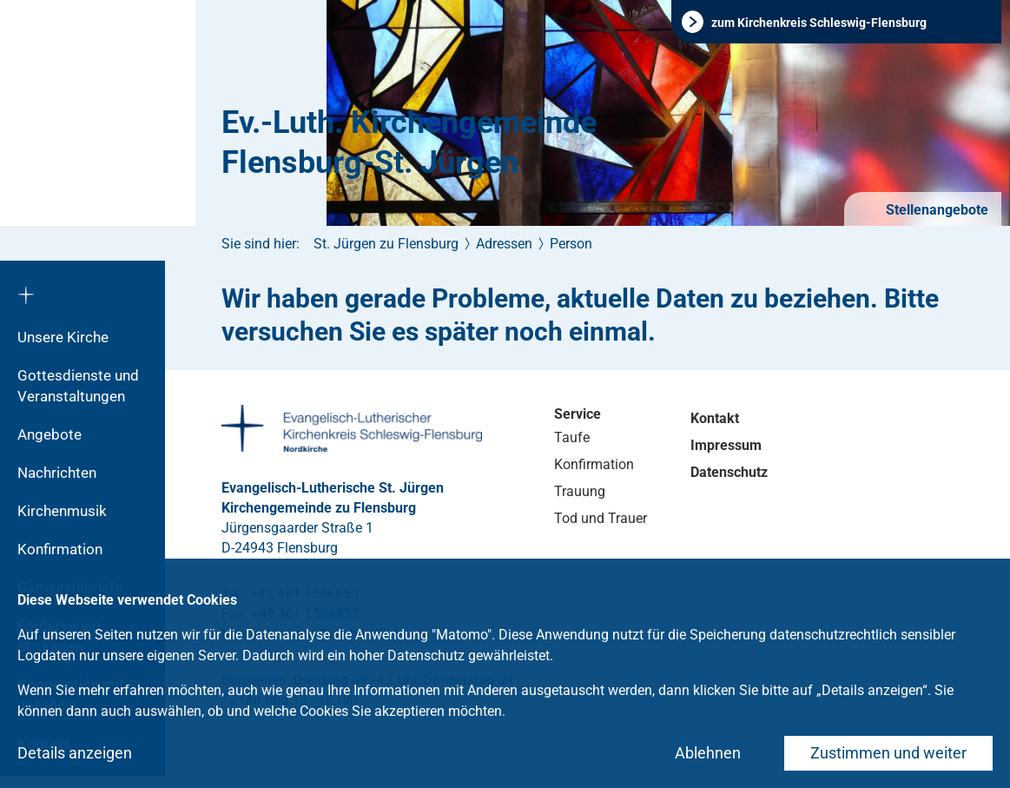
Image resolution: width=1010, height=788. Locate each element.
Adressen (504, 243)
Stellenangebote (935, 210)
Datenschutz (729, 472)
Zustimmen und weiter (888, 753)
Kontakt (714, 418)
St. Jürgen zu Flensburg (386, 243)
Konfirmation (59, 549)
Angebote (49, 434)
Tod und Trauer (600, 518)
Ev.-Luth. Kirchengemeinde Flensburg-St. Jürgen (409, 142)
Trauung (579, 491)
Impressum (726, 445)
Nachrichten (56, 472)
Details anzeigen (74, 753)
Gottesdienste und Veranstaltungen (78, 386)
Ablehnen (708, 753)
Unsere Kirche (63, 337)
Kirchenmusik (62, 511)
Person (571, 243)
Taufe (572, 437)
